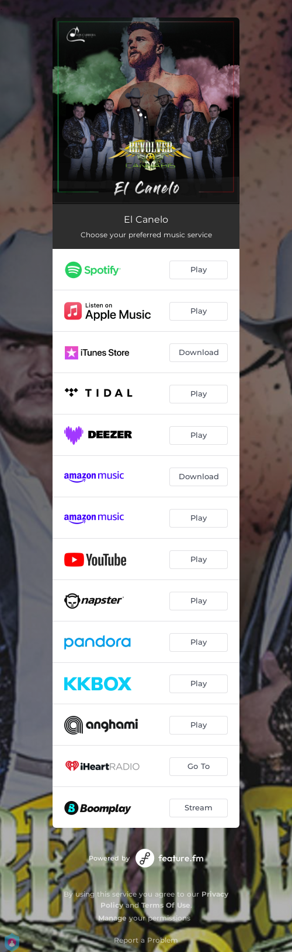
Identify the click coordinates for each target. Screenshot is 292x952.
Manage (112, 918)
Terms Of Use (165, 905)
